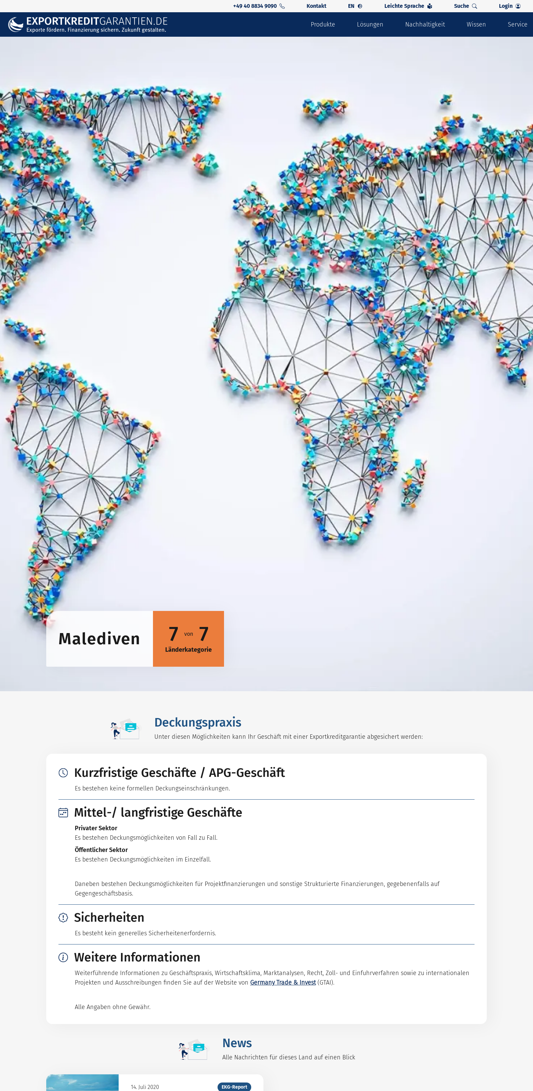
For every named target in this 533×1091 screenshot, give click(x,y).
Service (518, 24)
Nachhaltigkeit (425, 24)
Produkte (323, 24)
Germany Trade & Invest (283, 982)
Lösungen (370, 24)
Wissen (476, 24)
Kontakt (316, 6)
